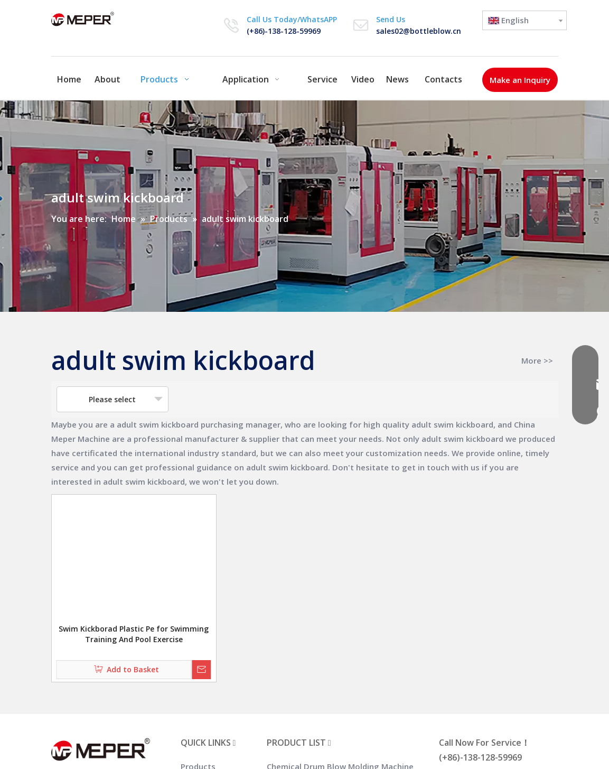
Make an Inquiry (520, 80)
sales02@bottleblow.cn (418, 31)
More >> (537, 361)
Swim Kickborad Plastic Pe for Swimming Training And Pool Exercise (134, 634)
